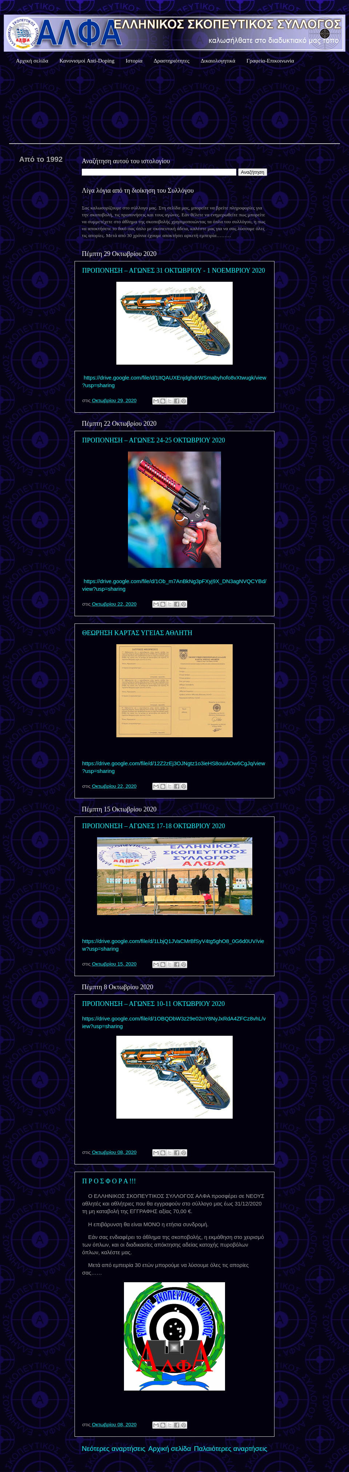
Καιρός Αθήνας (174, 105)
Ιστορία (134, 61)
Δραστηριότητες (171, 61)
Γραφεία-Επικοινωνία (270, 61)
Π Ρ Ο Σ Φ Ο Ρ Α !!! (109, 1181)
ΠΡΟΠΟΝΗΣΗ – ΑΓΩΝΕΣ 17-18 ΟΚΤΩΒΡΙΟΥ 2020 (153, 826)
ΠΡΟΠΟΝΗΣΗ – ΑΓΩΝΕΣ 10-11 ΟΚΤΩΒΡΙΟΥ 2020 (153, 1003)
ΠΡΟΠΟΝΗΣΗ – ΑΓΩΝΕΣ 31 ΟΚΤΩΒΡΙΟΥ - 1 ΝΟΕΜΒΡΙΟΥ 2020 (173, 270)
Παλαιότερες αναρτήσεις (230, 1448)
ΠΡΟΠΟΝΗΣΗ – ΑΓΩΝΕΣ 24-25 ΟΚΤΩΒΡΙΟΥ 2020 (153, 440)
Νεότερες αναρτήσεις (113, 1448)
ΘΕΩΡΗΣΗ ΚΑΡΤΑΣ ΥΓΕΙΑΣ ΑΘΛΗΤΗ (137, 633)
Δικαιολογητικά (218, 61)
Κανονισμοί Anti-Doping (87, 61)
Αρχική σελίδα (32, 61)
